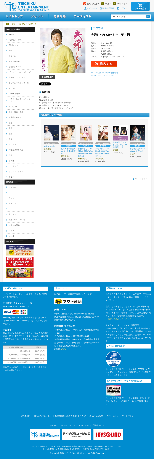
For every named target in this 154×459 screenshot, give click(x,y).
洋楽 (10, 155)
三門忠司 (98, 28)
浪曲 (10, 128)
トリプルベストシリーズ (19, 83)
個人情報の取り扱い (42, 416)
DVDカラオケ (14, 94)
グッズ (11, 231)
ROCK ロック (14, 45)
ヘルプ (106, 3)
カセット (12, 198)
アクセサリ (13, 107)
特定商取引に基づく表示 (66, 416)
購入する (104, 64)
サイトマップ (121, 3)
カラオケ (12, 88)
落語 (10, 123)
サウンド (12, 144)
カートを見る (140, 6)
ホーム (7, 24)
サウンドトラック (16, 171)
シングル (12, 187)
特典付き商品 (14, 225)
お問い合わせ (112, 416)
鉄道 (10, 134)
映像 (10, 139)
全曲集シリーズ (15, 67)
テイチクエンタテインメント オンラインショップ (27, 6)
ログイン (123, 8)
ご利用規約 (25, 416)
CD (10, 193)
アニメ (11, 177)
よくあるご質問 (96, 416)
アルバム (12, 203)
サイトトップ (14, 16)
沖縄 (10, 51)
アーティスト (82, 16)
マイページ (92, 8)
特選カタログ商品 (16, 150)
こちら (63, 349)
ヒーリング (13, 166)
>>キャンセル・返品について (103, 75)
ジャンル (37, 16)
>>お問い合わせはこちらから (119, 319)
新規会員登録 (108, 8)
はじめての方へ (91, 3)
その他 (11, 161)
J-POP (11, 34)
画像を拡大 (47, 77)
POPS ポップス (15, 40)
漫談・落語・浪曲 (16, 112)
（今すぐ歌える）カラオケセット (20, 100)
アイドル (12, 56)
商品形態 (59, 16)
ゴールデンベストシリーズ (19, 72)
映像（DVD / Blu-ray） (18, 220)
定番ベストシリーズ (17, 77)
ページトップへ (140, 179)
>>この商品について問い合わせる (104, 73)
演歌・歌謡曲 (14, 61)
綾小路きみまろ (15, 117)
